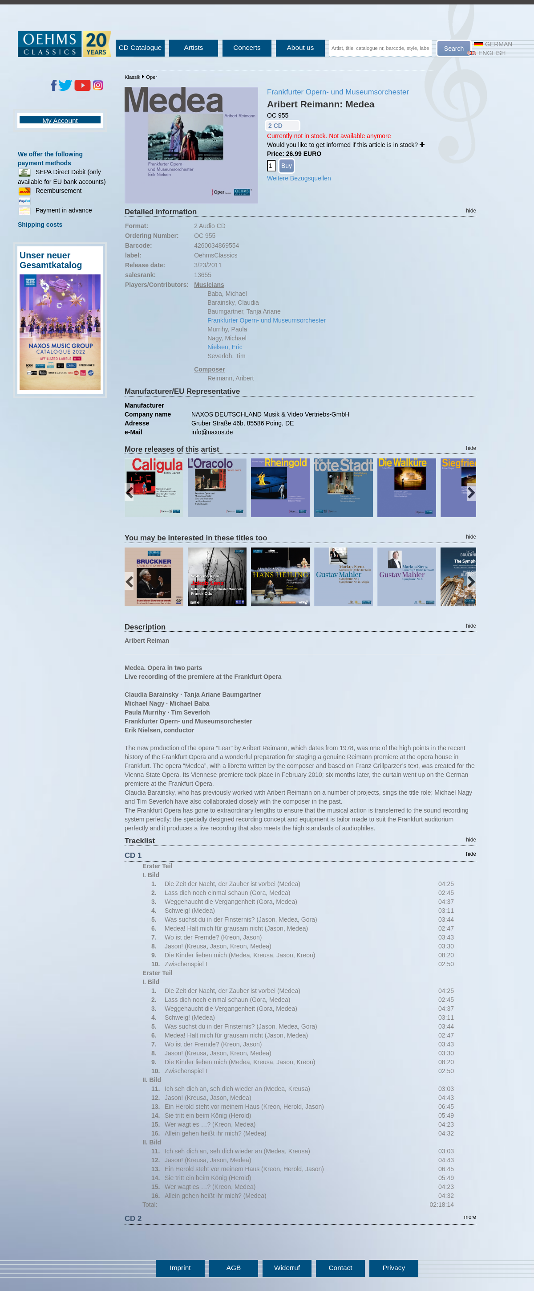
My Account (60, 120)
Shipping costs (40, 224)
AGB (234, 1267)
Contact (340, 1267)
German (493, 44)
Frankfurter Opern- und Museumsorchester (338, 92)
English (486, 53)
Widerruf (287, 1267)
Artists (193, 47)
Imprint (180, 1267)
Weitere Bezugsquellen (299, 178)
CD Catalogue (140, 47)
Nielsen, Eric (225, 347)
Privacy (394, 1267)
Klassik (132, 77)
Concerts (247, 47)
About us (300, 47)
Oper (151, 77)
